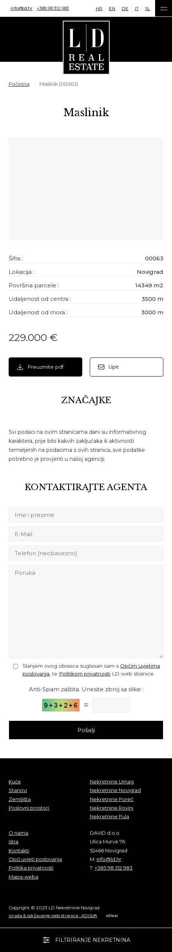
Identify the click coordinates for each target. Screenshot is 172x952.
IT (137, 8)
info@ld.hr (22, 8)
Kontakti (19, 850)
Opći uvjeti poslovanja (35, 859)
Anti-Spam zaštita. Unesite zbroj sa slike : (86, 689)
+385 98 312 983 (53, 8)
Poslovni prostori (29, 808)
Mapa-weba (23, 877)
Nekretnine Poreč (111, 799)
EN (112, 8)
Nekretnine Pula (109, 816)
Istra (13, 841)
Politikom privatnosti (84, 674)
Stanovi (18, 790)
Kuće (15, 782)
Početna (19, 84)
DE (125, 8)
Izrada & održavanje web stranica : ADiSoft (53, 915)
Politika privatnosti (31, 868)
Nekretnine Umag (112, 782)
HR (99, 8)
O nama (18, 833)
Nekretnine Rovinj (111, 808)
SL (147, 8)
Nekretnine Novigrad (115, 790)
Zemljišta (20, 799)
